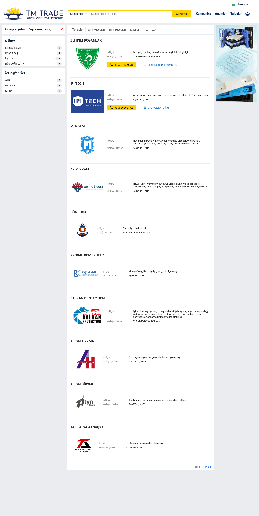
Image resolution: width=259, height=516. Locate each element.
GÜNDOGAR (79, 212)
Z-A (154, 29)
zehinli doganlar (86, 40)
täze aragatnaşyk (86, 427)
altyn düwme (82, 384)
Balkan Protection (87, 298)
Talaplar (236, 13)
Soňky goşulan (96, 29)
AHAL (33, 80)
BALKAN (33, 85)
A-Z (146, 29)
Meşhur (135, 29)
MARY (33, 91)
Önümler (221, 13)
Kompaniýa (203, 13)
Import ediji (33, 53)
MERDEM (77, 126)
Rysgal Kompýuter (87, 255)
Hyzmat (33, 58)
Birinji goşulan (117, 29)
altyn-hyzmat (83, 341)
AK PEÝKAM (79, 169)
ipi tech (77, 83)
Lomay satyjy (33, 48)
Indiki (208, 466)
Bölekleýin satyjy (33, 64)
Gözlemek (182, 13)
